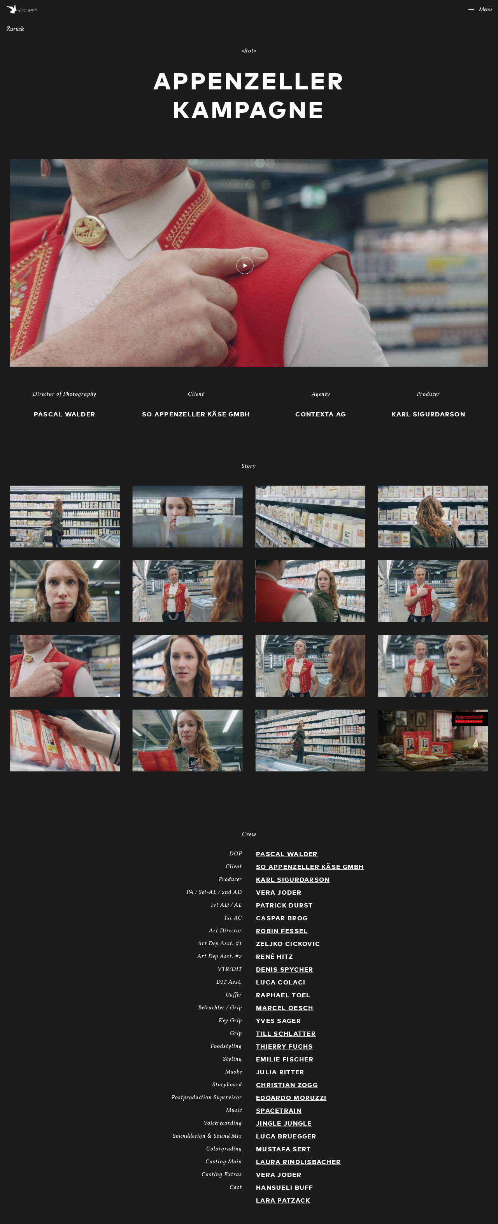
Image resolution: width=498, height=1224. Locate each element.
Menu (480, 10)
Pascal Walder (287, 854)
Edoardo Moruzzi (291, 1098)
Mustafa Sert (283, 1149)
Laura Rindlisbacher (298, 1162)
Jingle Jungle (284, 1124)
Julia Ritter (280, 1072)
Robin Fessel (282, 931)
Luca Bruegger (286, 1136)
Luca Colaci (280, 982)
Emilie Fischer (285, 1059)
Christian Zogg (287, 1085)
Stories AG (22, 9)
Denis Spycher (285, 970)
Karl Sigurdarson (293, 880)
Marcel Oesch (284, 1008)
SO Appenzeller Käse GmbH (310, 867)
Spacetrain (279, 1111)
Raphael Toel (283, 995)
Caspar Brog (282, 918)
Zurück (15, 29)
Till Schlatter (286, 1034)
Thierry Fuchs (284, 1047)
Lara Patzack (283, 1201)
